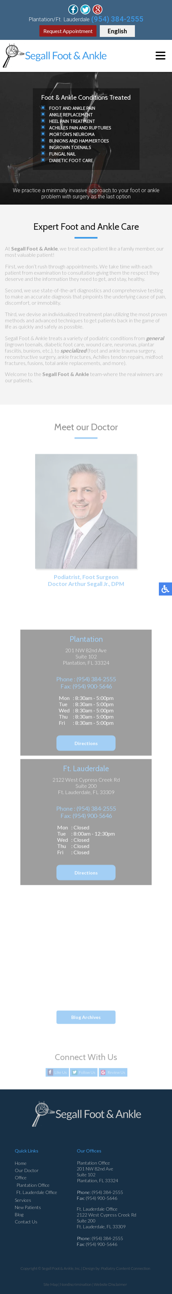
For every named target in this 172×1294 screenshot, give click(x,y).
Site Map (50, 1284)
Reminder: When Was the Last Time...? (81, 982)
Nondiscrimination (76, 1284)
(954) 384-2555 (117, 19)
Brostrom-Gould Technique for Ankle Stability (88, 959)
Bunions (58, 141)
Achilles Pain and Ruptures (80, 128)
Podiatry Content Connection (125, 1268)
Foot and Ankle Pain (72, 108)
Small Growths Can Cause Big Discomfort (84, 970)
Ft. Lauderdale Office (36, 1192)
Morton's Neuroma (72, 134)
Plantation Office (33, 1185)
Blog (19, 1214)
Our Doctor (27, 1170)
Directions (86, 744)
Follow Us (87, 1072)
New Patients (28, 1207)
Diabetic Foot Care (71, 160)
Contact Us (26, 1221)
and (73, 141)
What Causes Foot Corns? (68, 947)
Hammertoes (94, 141)
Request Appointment (68, 31)
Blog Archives (86, 1017)
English (117, 31)
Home (21, 1163)
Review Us (116, 1072)
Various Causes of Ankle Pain (71, 993)
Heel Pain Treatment (72, 121)
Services (23, 1200)
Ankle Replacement (71, 115)
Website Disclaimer (110, 1284)
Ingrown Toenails (70, 147)
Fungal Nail (62, 154)
